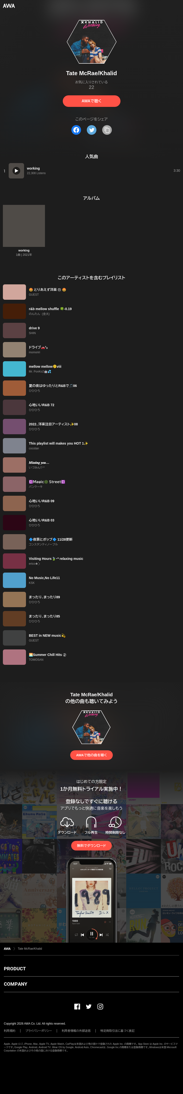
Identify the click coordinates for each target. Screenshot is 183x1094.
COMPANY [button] (15, 984)
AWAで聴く (91, 101)
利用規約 (9, 1031)
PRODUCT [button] (15, 969)
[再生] (16, 171)
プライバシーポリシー (38, 1031)
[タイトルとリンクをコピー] (107, 130)
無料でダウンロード (91, 846)
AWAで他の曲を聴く (91, 755)
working (24, 250)
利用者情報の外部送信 (76, 1031)
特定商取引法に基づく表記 (118, 1031)
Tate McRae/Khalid (30, 948)
